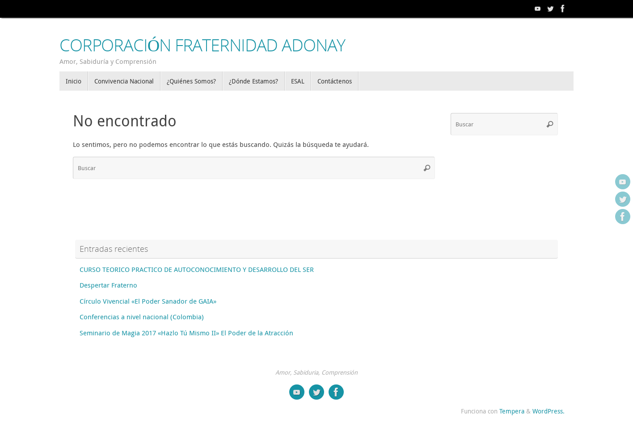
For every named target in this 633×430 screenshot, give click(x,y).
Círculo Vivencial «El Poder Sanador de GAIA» (148, 300)
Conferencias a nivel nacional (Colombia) (142, 316)
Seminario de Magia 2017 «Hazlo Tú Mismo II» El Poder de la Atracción (186, 332)
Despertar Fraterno (108, 284)
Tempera (511, 411)
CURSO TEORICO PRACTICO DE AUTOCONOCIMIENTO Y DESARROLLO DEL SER (197, 269)
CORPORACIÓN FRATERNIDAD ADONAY (202, 45)
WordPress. (548, 411)
